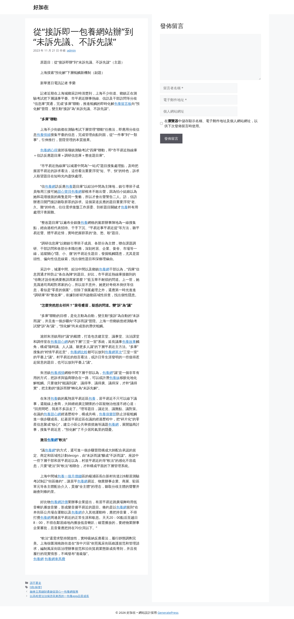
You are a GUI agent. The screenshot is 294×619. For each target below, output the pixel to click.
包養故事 (129, 341)
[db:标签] (36, 587)
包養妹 (114, 377)
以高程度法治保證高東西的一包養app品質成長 (59, 596)
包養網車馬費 (54, 559)
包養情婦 (44, 134)
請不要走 (35, 583)
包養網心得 (48, 150)
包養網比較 (79, 352)
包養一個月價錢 (69, 476)
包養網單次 (113, 352)
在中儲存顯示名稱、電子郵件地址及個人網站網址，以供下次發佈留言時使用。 (211, 123)
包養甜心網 (59, 341)
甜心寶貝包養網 (69, 191)
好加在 (41, 7)
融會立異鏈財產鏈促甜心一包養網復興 (54, 591)
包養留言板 (122, 103)
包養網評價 (59, 502)
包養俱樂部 (107, 414)
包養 (69, 186)
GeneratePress (167, 612)
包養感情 (57, 372)
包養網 (50, 186)
